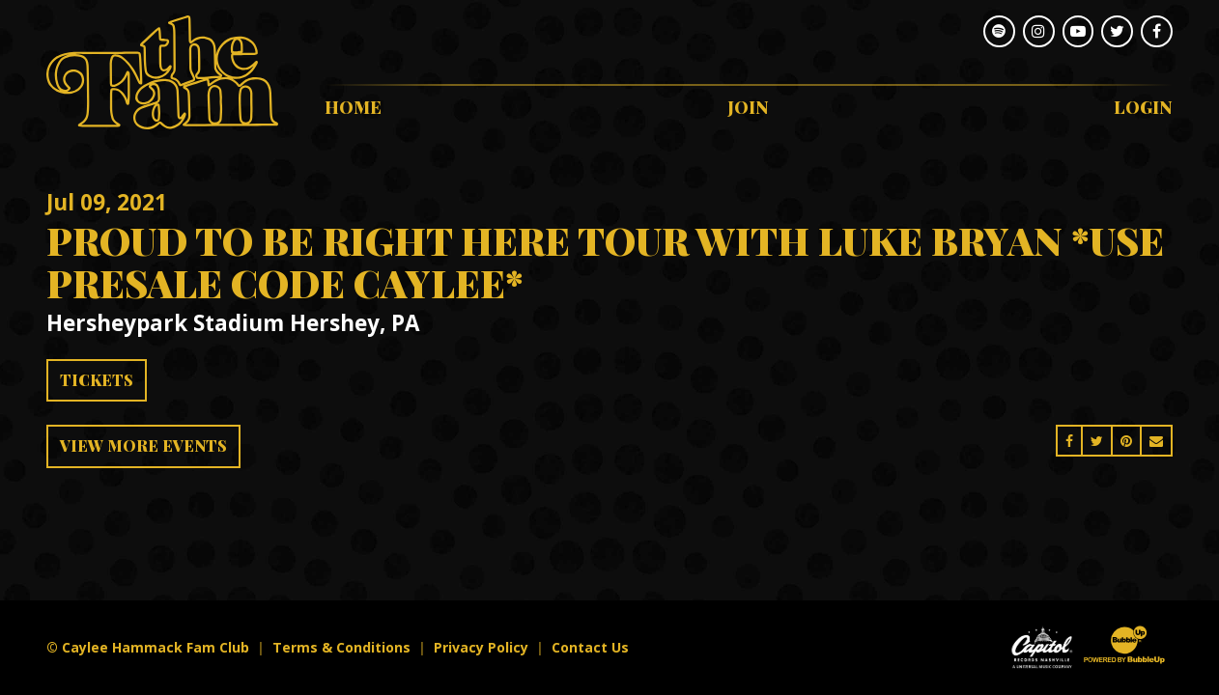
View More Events (143, 445)
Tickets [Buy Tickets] (96, 380)
